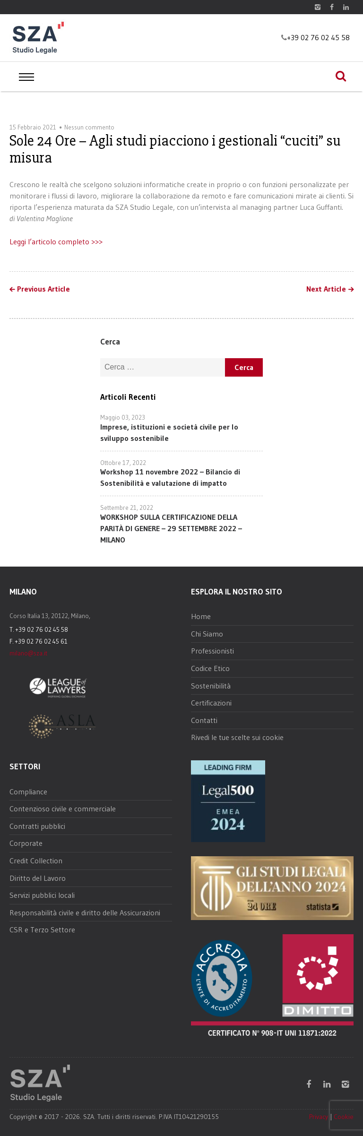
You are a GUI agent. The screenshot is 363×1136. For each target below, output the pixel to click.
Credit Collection (35, 860)
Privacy (318, 1116)
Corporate (26, 843)
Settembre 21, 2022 (126, 507)
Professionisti (212, 650)
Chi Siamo (207, 633)
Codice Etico (210, 668)
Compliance (28, 791)
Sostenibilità (211, 685)
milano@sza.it (28, 653)
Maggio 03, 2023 (122, 417)
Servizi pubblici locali (42, 895)
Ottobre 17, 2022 (123, 462)
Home (201, 616)
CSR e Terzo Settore (42, 929)
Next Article (326, 289)
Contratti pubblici (37, 826)
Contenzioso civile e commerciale (62, 808)
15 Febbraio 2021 (32, 127)
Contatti (204, 720)
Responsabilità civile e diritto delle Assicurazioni (84, 912)
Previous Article (43, 289)
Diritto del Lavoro (37, 878)
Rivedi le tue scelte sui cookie (237, 737)
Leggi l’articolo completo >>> (56, 241)
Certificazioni (211, 702)
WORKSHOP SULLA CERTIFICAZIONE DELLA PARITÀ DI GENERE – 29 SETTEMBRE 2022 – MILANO (171, 528)
